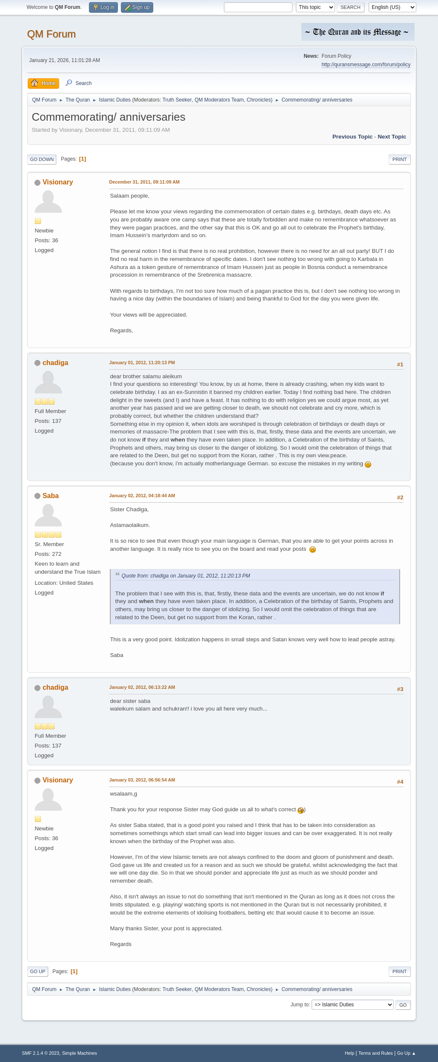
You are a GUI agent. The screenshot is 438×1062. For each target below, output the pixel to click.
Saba (51, 495)
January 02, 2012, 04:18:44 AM (142, 495)
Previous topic (352, 136)
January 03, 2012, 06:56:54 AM (142, 779)
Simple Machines (79, 1053)
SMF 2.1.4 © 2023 (40, 1053)
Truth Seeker (177, 100)
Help (349, 1053)
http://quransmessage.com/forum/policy (365, 65)
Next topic (392, 136)
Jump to (300, 1005)
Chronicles (259, 100)
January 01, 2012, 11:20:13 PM (142, 362)
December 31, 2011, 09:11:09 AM (144, 181)
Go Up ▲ (406, 1053)
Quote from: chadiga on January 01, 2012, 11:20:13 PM (185, 576)
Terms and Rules (375, 1053)
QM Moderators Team (219, 100)
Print (399, 159)
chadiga (55, 362)
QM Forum (51, 34)
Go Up (37, 971)
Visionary (58, 182)
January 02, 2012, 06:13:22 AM (142, 687)
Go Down (42, 159)
